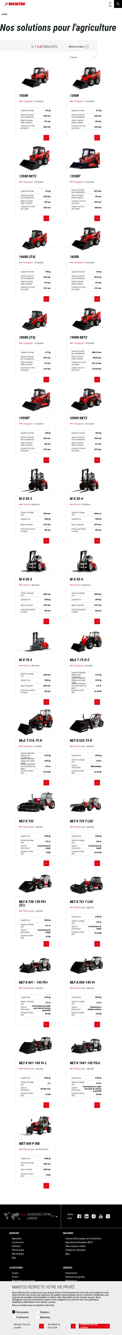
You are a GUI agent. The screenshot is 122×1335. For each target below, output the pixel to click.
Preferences (22, 1317)
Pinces (15, 1277)
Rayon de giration (27, 524)
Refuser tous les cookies (29, 1326)
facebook (77, 1216)
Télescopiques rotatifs (75, 1246)
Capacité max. (26, 519)
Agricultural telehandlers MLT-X (79, 1242)
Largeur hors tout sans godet (77, 207)
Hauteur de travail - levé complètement (27, 116)
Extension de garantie (75, 1277)
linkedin (84, 1216)
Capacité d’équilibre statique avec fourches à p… (78, 675)
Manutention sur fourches (23, 1280)
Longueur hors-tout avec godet (28, 127)
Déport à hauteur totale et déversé (27, 121)
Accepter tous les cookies (95, 1326)
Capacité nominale (27, 110)
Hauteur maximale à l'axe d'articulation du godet (78, 685)
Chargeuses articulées (75, 1250)
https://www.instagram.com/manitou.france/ (92, 1216)
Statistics (44, 1312)
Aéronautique (18, 1253)
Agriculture (17, 1238)
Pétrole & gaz (18, 1250)
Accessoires (16, 1267)
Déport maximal (26, 1169)
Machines (68, 1233)
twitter (106, 1216)
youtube (99, 1216)
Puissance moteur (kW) (77, 691)
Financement (71, 1273)
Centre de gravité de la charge (28, 530)
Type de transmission (76, 766)
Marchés (14, 1233)
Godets (15, 1273)
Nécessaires (22, 1312)
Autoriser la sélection (62, 1326)
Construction (18, 1242)
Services (67, 1267)
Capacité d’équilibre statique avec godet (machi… (78, 680)
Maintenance (71, 1280)
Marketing (45, 1317)
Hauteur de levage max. (27, 513)
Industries (16, 1246)
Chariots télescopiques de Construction (83, 1238)
